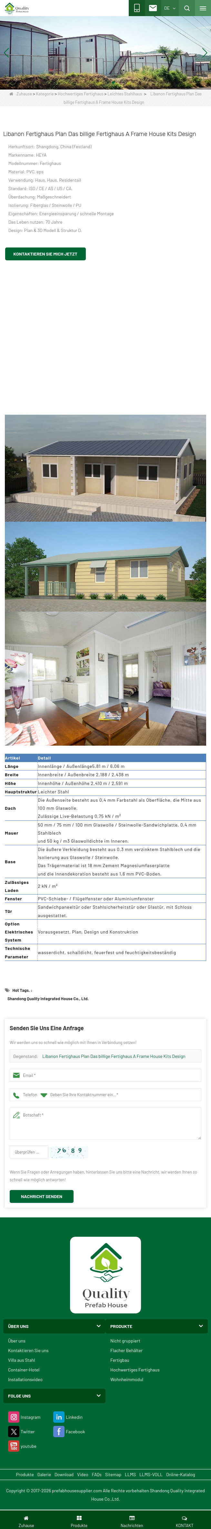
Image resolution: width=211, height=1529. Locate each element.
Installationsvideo (25, 1379)
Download (64, 1474)
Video (82, 1474)
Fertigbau (119, 1360)
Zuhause (20, 93)
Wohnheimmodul (126, 1379)
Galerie (44, 1474)
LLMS (130, 1474)
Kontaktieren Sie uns (28, 1350)
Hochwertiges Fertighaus (80, 93)
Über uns (16, 1340)
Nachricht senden (41, 1196)
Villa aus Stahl (21, 1360)
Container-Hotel (23, 1369)
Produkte (25, 1474)
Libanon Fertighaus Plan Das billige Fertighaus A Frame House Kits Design (113, 1056)
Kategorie (45, 93)
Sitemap (113, 1474)
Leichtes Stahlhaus (124, 93)
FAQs (96, 1474)
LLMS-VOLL (151, 1474)
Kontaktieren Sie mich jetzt (45, 253)
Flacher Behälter (126, 1350)
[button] (97, 82)
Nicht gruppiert (125, 1340)
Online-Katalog (180, 1474)
